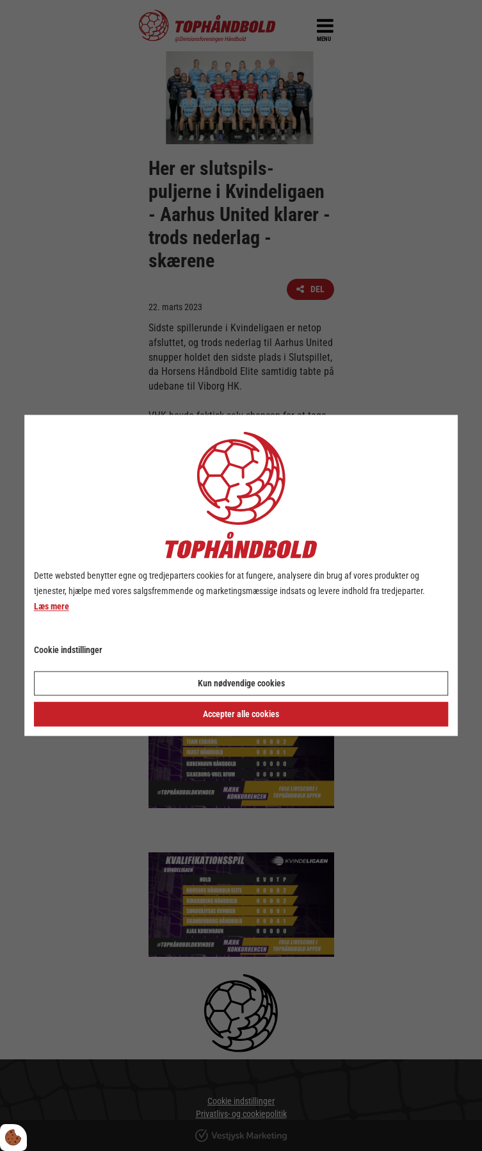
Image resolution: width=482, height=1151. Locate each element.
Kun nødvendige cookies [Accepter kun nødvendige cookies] (241, 684)
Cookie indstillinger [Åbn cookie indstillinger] (68, 650)
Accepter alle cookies (241, 714)
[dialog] (241, 575)
